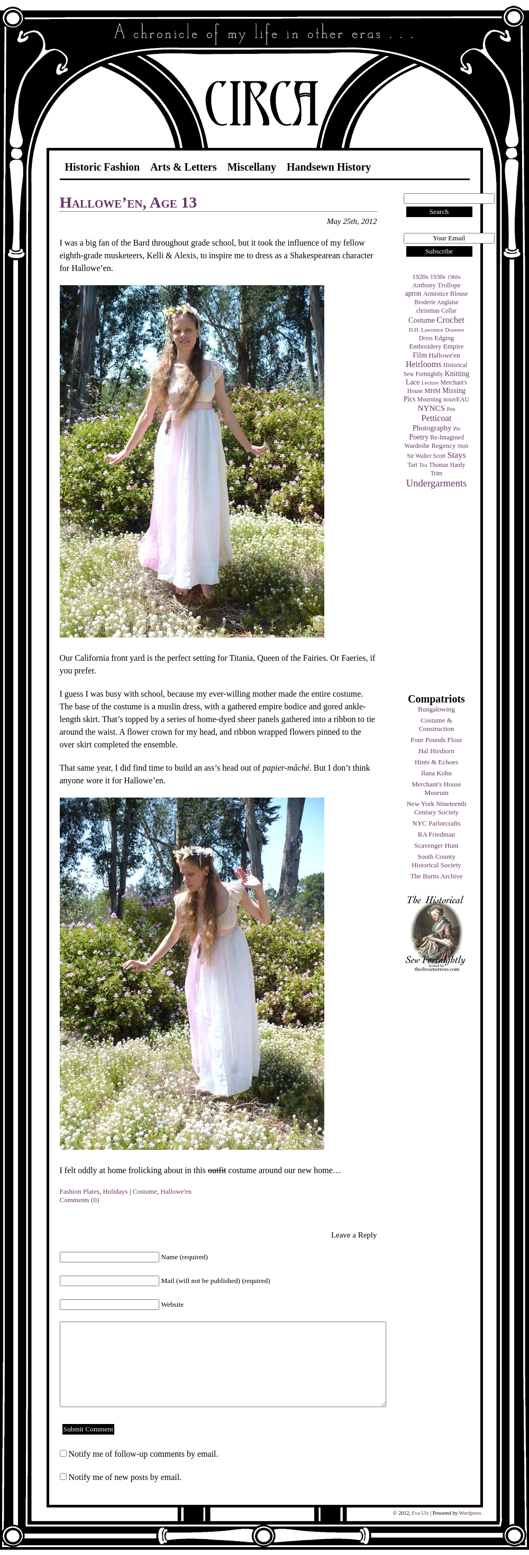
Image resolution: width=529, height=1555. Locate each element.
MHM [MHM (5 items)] (432, 391)
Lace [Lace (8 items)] (412, 382)
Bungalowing (436, 709)
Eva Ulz (420, 1513)
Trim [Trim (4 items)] (437, 473)
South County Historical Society (436, 861)
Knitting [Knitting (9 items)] (456, 373)
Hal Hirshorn (436, 751)
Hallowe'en (175, 1191)
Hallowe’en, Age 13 (128, 202)
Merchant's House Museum (436, 788)
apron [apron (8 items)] (413, 293)
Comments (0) (79, 1200)
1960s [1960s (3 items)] (453, 277)
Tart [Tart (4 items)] (412, 465)
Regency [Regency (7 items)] (443, 445)
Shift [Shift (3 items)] (463, 446)
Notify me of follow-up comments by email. (143, 1453)
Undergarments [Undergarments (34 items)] (436, 483)
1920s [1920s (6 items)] (420, 276)
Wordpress (470, 1513)
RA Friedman (436, 834)
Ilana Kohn (436, 773)
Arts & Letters (183, 167)
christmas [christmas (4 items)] (428, 310)
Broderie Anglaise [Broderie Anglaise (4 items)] (436, 302)
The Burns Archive (437, 876)
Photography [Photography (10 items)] (432, 428)
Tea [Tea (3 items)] (423, 465)
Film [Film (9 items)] (420, 355)
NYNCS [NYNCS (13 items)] (431, 408)
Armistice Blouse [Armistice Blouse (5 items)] (445, 293)
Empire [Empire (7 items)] (453, 346)
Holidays (115, 1191)
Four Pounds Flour (436, 740)
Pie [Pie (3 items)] (457, 429)
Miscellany (251, 167)
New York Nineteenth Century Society (436, 808)
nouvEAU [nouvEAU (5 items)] (456, 399)
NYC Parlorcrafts (436, 823)
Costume (145, 1191)
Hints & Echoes (436, 762)
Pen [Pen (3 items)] (451, 409)
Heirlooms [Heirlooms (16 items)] (424, 364)
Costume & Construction (436, 724)
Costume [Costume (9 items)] (421, 320)
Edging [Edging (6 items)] (444, 338)
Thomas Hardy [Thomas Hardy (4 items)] (447, 465)
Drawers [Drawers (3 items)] (454, 330)
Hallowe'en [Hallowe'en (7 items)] (444, 355)
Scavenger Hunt (436, 845)
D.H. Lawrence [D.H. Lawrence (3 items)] (426, 330)
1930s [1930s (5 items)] (437, 276)
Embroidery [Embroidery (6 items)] (425, 346)
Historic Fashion (102, 167)
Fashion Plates (79, 1191)
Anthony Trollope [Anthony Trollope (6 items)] (436, 285)
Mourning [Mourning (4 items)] (429, 399)
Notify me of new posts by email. (125, 1477)
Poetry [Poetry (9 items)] (418, 437)
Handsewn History (329, 167)
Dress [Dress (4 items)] (426, 338)
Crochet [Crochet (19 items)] (450, 320)
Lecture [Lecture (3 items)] (430, 383)
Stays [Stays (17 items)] (456, 455)
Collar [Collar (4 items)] (449, 310)
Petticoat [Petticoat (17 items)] (437, 418)
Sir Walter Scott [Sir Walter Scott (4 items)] (426, 456)
